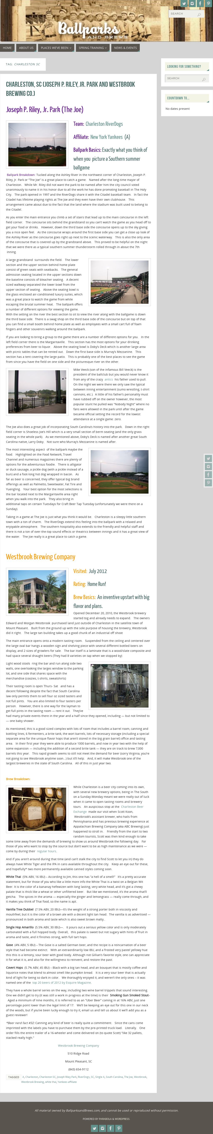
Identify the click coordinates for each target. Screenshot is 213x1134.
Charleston (31, 1076)
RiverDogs (84, 1076)
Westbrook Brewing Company (78, 1046)
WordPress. (122, 1119)
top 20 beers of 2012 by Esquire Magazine (61, 983)
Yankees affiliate (67, 1081)
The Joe (128, 1076)
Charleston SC (47, 1076)
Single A (100, 1076)
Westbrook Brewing (32, 1081)
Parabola (105, 1119)
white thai (50, 1081)
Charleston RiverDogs (104, 124)
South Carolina (114, 1076)
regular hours (46, 851)
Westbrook (140, 1076)
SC (92, 1076)
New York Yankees (106, 137)
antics (109, 379)
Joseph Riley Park (67, 1076)
